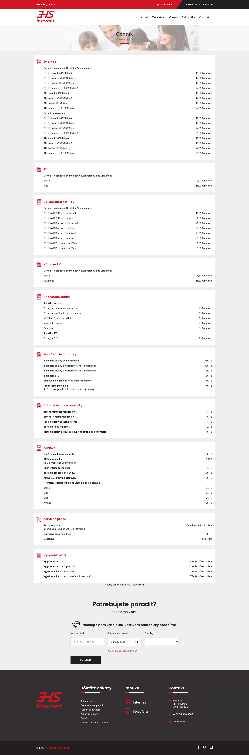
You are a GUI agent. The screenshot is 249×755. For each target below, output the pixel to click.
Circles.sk (64, 747)
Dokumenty (86, 701)
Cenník (84, 718)
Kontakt (205, 17)
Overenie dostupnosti (92, 705)
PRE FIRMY (53, 4)
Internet (142, 17)
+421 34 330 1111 (204, 4)
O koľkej (149, 633)
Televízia (158, 17)
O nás (173, 17)
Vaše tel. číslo (78, 633)
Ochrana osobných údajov (94, 722)
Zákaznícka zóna (89, 714)
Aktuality (188, 17)
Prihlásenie (167, 4)
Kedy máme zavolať (118, 633)
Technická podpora (90, 709)
